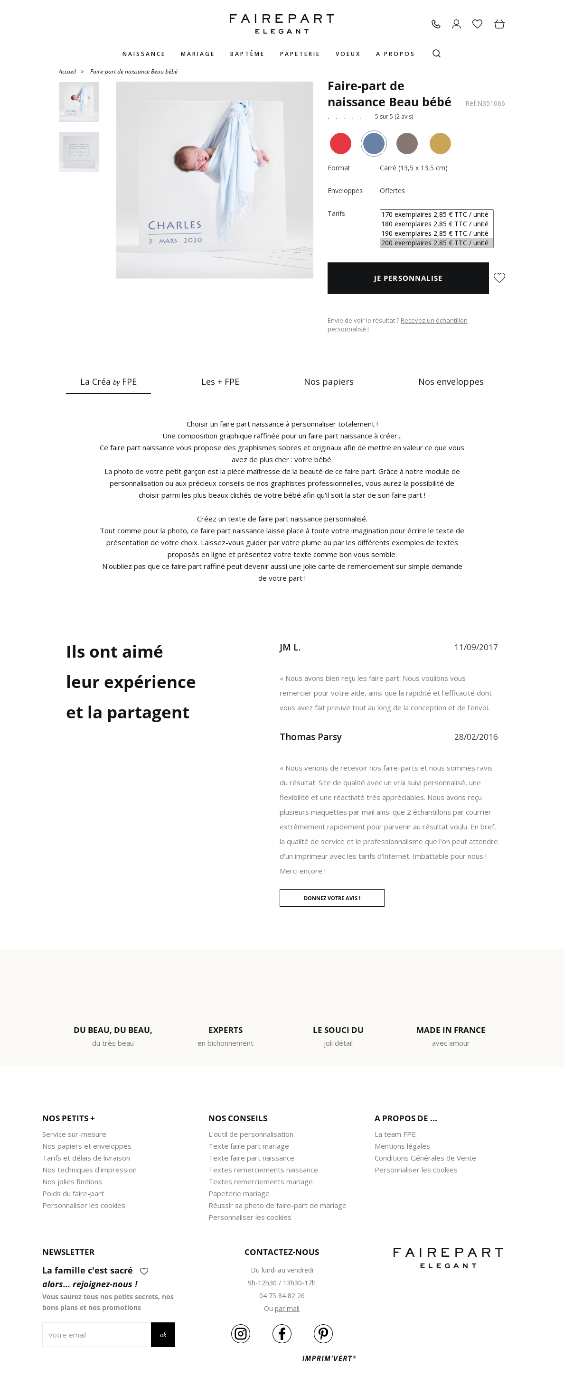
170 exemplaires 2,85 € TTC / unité (436, 214)
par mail (287, 1308)
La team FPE (395, 1134)
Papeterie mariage (239, 1193)
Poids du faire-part (73, 1193)
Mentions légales (402, 1146)
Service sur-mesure (74, 1134)
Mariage (198, 54)
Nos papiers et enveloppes (87, 1146)
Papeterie (300, 54)
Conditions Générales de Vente (425, 1157)
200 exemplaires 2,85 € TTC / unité (436, 243)
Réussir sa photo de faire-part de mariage (277, 1205)
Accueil (67, 70)
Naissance (144, 54)
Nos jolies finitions (72, 1181)
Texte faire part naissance (251, 1157)
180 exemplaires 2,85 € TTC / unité (436, 224)
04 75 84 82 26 (282, 1295)
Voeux (348, 54)
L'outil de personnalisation (250, 1134)
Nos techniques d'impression (89, 1169)
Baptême (247, 54)
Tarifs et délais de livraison (86, 1157)
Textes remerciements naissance (263, 1169)
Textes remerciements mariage (260, 1181)
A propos (395, 54)
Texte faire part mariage (248, 1146)
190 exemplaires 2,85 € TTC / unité (436, 233)
